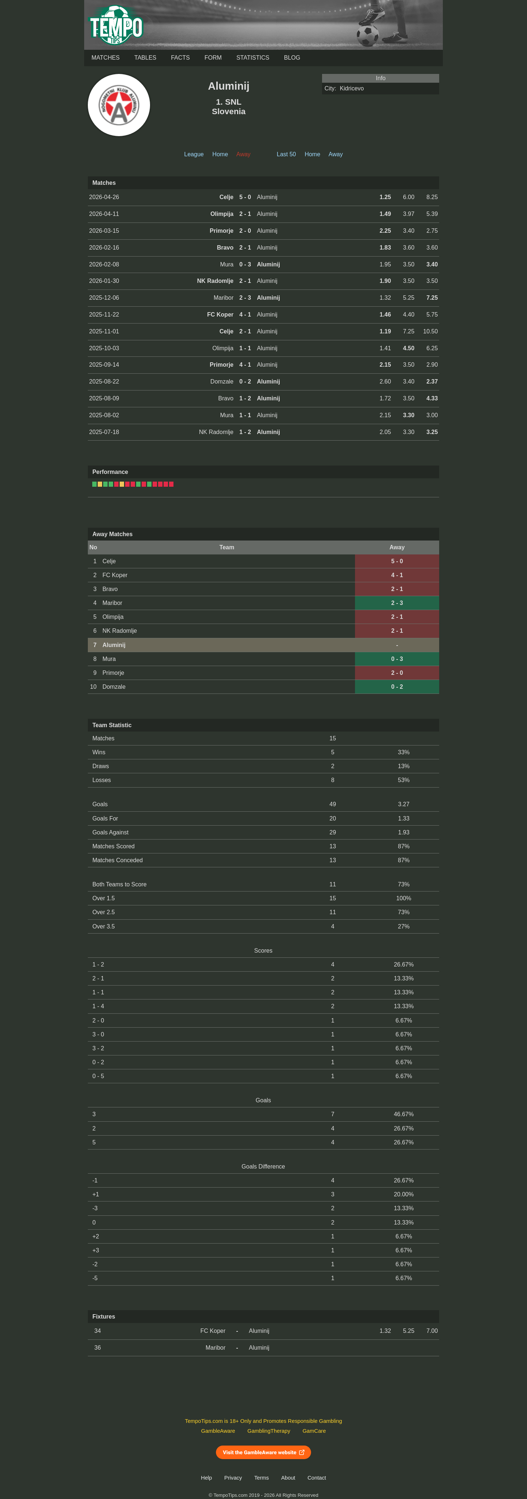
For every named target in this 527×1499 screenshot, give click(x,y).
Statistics (252, 58)
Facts (180, 58)
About (288, 1478)
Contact (316, 1478)
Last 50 (286, 154)
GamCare (314, 1431)
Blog (292, 58)
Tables (145, 58)
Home (220, 154)
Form (213, 58)
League (193, 154)
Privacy (233, 1478)
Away (336, 154)
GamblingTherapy (268, 1431)
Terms (261, 1478)
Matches (105, 58)
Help (206, 1478)
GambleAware (218, 1431)
